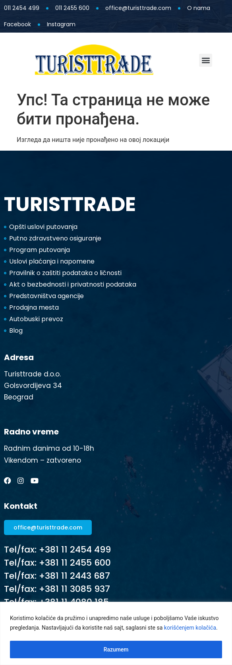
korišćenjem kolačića (190, 628)
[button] (205, 60)
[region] (116, 633)
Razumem (115, 649)
